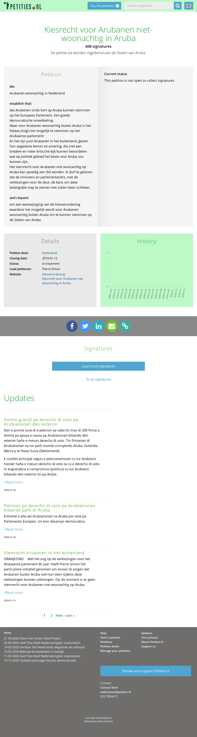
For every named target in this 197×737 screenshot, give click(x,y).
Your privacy (149, 637)
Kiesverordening (53, 274)
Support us (148, 646)
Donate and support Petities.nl (145, 671)
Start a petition (110, 637)
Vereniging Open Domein (98, 721)
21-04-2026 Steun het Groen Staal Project (32, 638)
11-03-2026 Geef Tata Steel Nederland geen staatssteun (42, 656)
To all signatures (98, 379)
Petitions (106, 642)
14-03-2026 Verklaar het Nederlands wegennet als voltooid (44, 647)
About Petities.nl (152, 642)
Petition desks (109, 646)
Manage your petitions (115, 651)
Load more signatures (98, 366)
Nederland (49, 253)
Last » (70, 615)
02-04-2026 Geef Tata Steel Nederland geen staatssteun (42, 643)
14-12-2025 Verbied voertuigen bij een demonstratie (40, 660)
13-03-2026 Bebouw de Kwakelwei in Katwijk (34, 652)
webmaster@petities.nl (115, 692)
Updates (146, 633)
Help (103, 633)
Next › (60, 615)
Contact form (109, 687)
